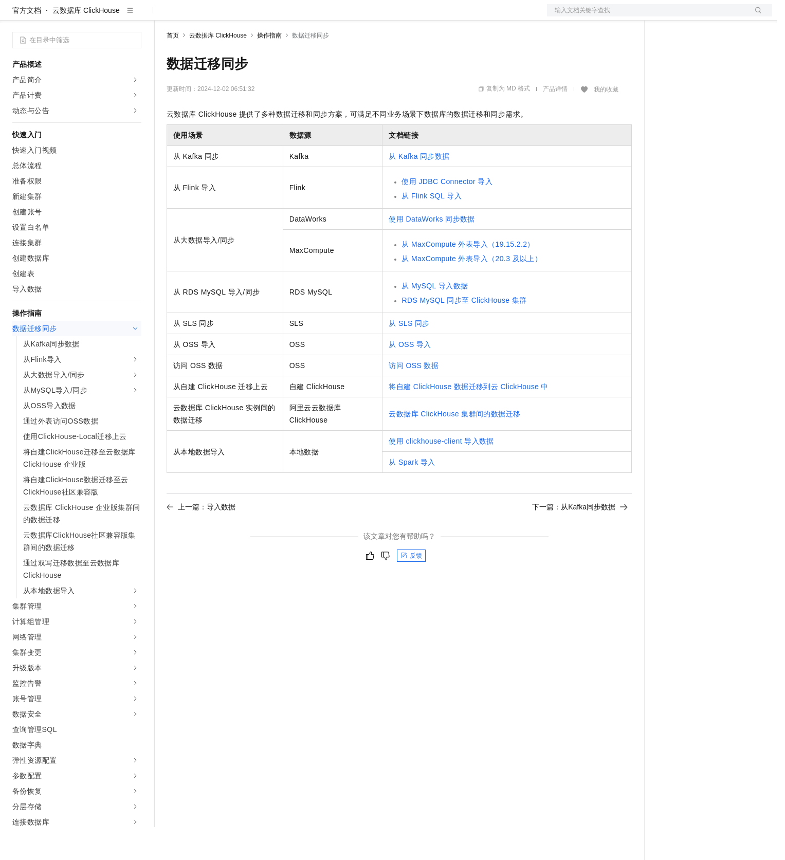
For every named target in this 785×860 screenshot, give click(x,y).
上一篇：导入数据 (201, 540)
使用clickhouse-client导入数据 (441, 474)
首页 (173, 68)
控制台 (693, 16)
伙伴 (278, 16)
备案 (668, 16)
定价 (222, 16)
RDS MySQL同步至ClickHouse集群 (463, 333)
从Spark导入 (412, 495)
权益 (197, 16)
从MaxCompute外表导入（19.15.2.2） (467, 277)
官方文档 (26, 43)
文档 (647, 16)
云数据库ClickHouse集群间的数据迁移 (454, 447)
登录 (755, 16)
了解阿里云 (339, 16)
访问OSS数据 (414, 398)
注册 (717, 16)
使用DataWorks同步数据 (431, 252)
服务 (303, 16)
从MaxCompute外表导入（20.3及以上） (471, 291)
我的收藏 (606, 122)
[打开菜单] (16, 16)
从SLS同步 (409, 356)
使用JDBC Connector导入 (446, 214)
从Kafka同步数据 (419, 189)
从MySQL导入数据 (434, 319)
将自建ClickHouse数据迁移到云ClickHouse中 (468, 419)
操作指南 (269, 68)
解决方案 (165, 16)
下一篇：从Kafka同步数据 (580, 540)
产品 (133, 16)
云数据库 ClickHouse (86, 43)
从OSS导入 (410, 377)
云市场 (250, 16)
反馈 (411, 588)
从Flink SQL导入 (431, 229)
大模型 (105, 16)
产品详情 (555, 121)
